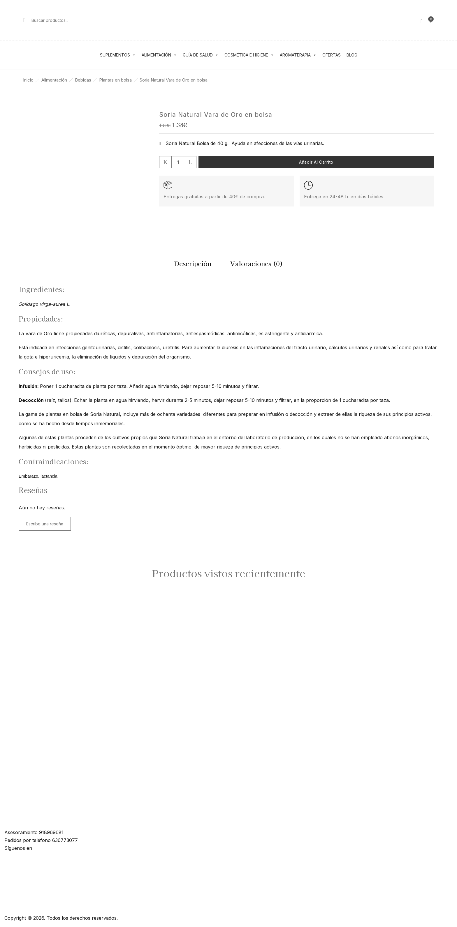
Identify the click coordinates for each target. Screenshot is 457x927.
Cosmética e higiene (249, 55)
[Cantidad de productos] (177, 162)
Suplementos (118, 55)
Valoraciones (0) (256, 263)
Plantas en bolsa (115, 80)
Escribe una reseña (44, 523)
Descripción (192, 263)
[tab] (192, 265)
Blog (352, 54)
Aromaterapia (298, 55)
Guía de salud (201, 55)
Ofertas (331, 54)
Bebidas (83, 80)
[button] (429, 20)
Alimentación (159, 55)
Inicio (28, 80)
